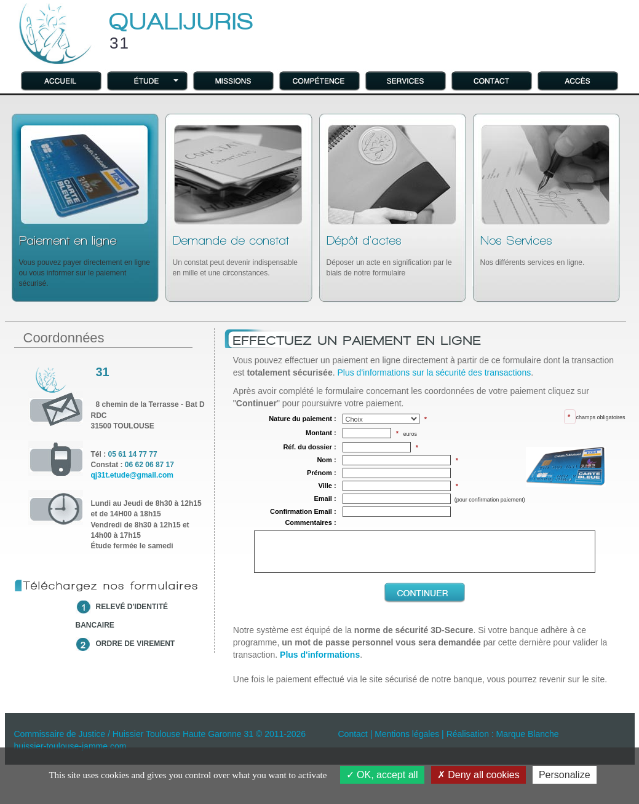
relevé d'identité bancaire (122, 615)
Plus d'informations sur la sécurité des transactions (434, 372)
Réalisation (468, 734)
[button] (148, 80)
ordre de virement (135, 643)
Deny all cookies (478, 775)
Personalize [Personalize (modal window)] (564, 775)
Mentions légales (407, 734)
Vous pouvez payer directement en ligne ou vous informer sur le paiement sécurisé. (84, 261)
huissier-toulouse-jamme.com (70, 746)
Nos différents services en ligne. (532, 250)
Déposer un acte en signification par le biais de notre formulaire (389, 255)
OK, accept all (382, 775)
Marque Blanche (527, 734)
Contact (353, 734)
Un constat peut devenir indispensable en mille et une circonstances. (235, 255)
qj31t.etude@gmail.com (132, 475)
